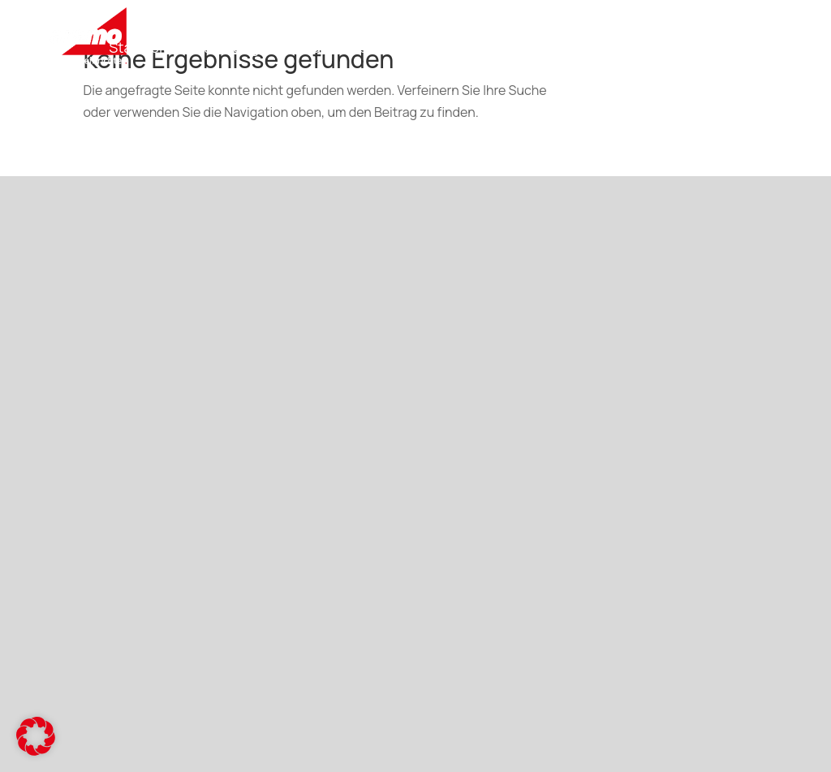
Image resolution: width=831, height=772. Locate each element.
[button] (35, 736)
